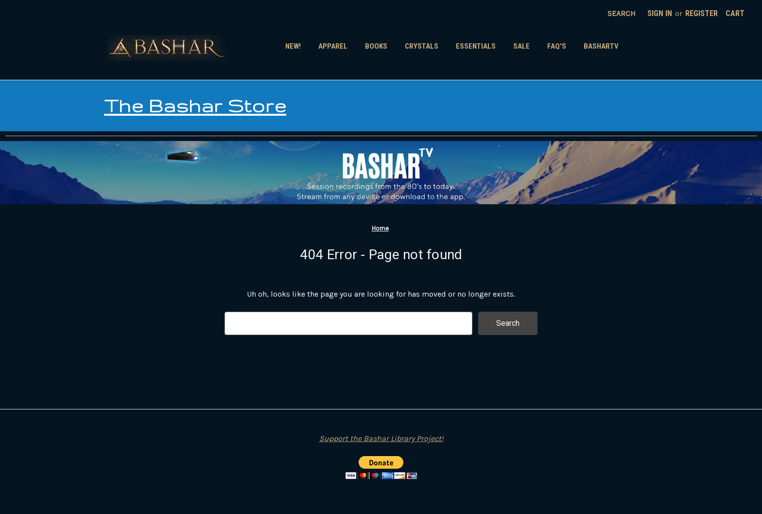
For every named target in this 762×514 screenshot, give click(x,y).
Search (621, 13)
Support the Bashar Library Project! (381, 438)
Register (701, 13)
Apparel (332, 46)
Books (376, 46)
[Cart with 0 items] (735, 13)
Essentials (476, 46)
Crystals (421, 46)
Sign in (659, 13)
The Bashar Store (195, 105)
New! (293, 46)
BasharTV (601, 46)
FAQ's (556, 46)
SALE (521, 46)
